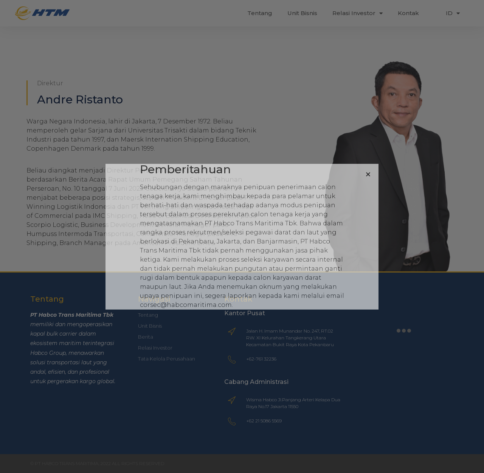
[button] (368, 174)
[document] (242, 236)
